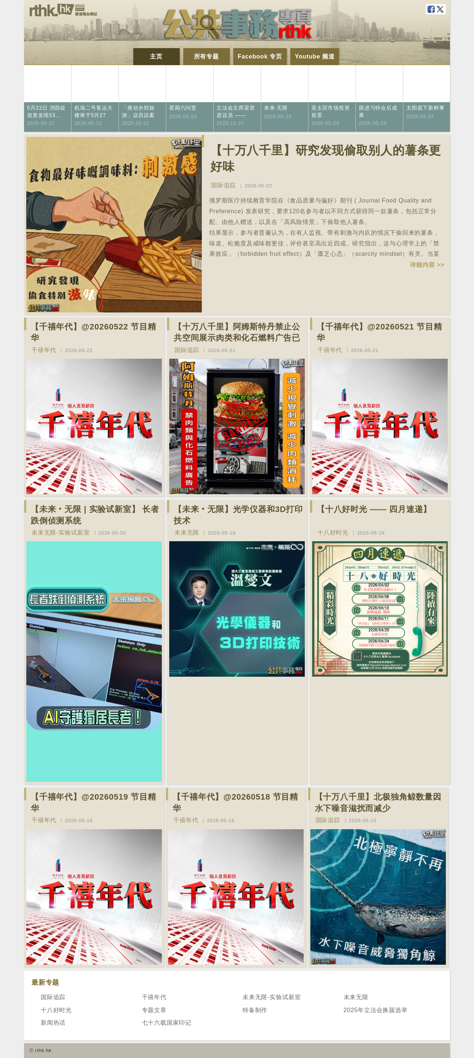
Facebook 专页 (260, 56)
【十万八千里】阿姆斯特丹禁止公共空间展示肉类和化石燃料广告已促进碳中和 (237, 338)
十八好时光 (332, 532)
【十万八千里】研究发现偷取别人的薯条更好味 (325, 159)
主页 (156, 56)
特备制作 (255, 1010)
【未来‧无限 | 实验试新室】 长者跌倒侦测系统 (95, 515)
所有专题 (206, 56)
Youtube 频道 (314, 56)
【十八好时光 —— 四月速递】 (374, 509)
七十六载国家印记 (166, 1023)
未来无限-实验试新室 (60, 532)
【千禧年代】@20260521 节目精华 (379, 332)
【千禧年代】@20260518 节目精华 (235, 802)
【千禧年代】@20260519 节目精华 (93, 802)
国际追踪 (223, 185)
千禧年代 (43, 350)
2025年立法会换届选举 (376, 1010)
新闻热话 (53, 1023)
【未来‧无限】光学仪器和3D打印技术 (238, 515)
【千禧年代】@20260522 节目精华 (93, 332)
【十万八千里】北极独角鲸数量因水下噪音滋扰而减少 (378, 802)
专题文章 (154, 1010)
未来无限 (186, 532)
